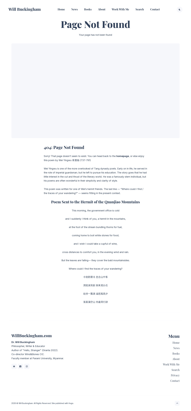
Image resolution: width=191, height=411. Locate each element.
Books (88, 9)
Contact (155, 9)
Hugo (71, 403)
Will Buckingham (24, 9)
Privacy (175, 375)
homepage (122, 156)
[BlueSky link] (14, 366)
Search (139, 9)
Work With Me (120, 9)
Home (61, 9)
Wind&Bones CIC (34, 354)
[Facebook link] (20, 366)
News (74, 9)
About (101, 9)
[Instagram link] (26, 366)
